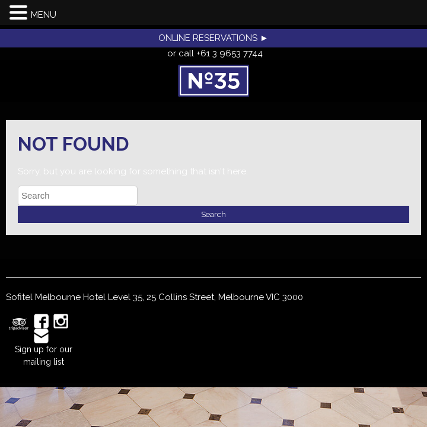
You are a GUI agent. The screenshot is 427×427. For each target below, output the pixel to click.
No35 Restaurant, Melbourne (213, 80)
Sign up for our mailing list (43, 356)
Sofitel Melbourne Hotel (56, 297)
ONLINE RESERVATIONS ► (213, 38)
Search (213, 214)
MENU (43, 14)
